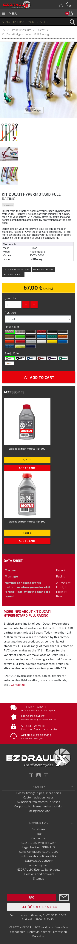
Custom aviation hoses (38, 797)
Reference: (8, 205)
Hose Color (12, 326)
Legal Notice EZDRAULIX (38, 847)
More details (43, 269)
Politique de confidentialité (39, 856)
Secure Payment (39, 865)
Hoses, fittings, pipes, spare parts (38, 793)
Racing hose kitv (38, 810)
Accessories (13, 274)
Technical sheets (16, 269)
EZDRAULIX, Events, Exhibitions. (38, 869)
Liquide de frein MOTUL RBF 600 (27, 448)
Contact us (18, 684)
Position (10, 312)
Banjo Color (13, 353)
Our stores (38, 829)
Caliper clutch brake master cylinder (38, 806)
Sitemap (38, 878)
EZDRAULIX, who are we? (38, 842)
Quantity (10, 298)
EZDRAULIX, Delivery (39, 860)
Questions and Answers (38, 874)
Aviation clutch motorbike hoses (38, 801)
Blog (38, 833)
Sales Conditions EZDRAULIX (38, 851)
